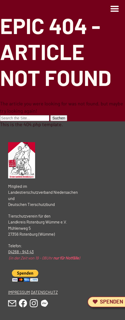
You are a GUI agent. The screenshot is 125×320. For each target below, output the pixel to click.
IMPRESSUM (19, 293)
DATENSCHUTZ (44, 293)
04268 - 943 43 (21, 252)
